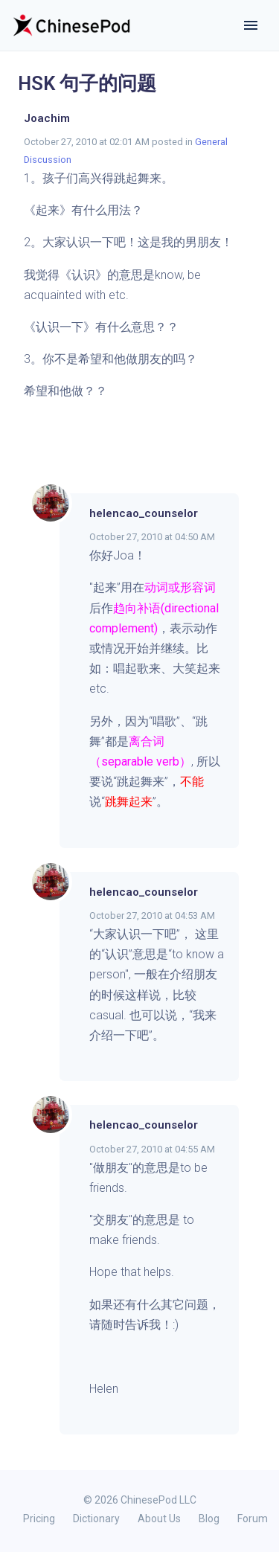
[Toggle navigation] (250, 25)
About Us (159, 1518)
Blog (209, 1518)
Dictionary (96, 1518)
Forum (252, 1518)
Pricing (39, 1518)
